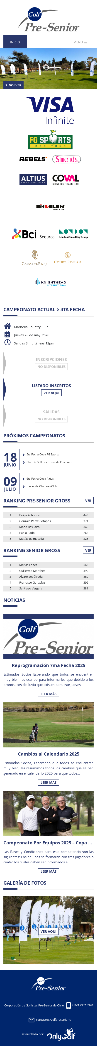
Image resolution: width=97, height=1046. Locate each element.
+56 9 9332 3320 (82, 1005)
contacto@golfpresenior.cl (53, 1020)
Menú (80, 42)
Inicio (15, 42)
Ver (88, 500)
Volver (13, 85)
